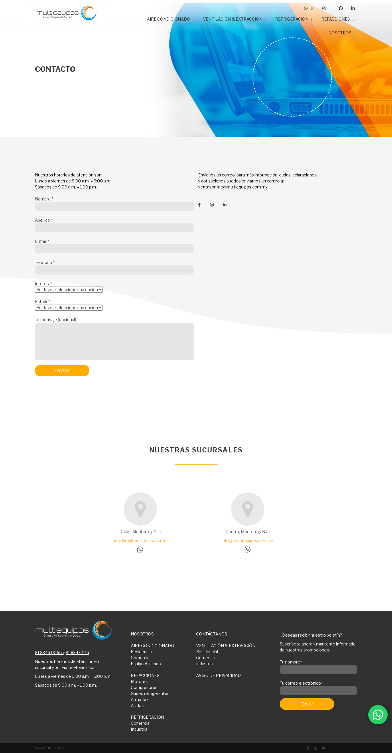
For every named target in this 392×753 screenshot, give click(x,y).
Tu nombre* (318, 665)
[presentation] (78, 396)
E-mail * (114, 245)
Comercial (140, 657)
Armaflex (140, 699)
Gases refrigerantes (150, 693)
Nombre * (114, 202)
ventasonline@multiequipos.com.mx (233, 186)
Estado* (69, 304)
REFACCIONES (145, 675)
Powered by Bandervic (51, 748)
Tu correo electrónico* (318, 687)
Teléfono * (114, 266)
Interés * (69, 286)
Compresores (144, 687)
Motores (139, 681)
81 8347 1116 (77, 652)
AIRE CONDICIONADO (152, 645)
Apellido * (114, 224)
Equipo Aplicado (146, 663)
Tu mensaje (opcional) (114, 339)
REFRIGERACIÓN (147, 717)
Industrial (205, 663)
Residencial (142, 651)
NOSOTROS (142, 633)
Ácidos (137, 705)
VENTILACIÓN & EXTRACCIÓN (225, 645)
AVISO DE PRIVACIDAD (218, 675)
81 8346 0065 (48, 652)
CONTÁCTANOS (211, 633)
